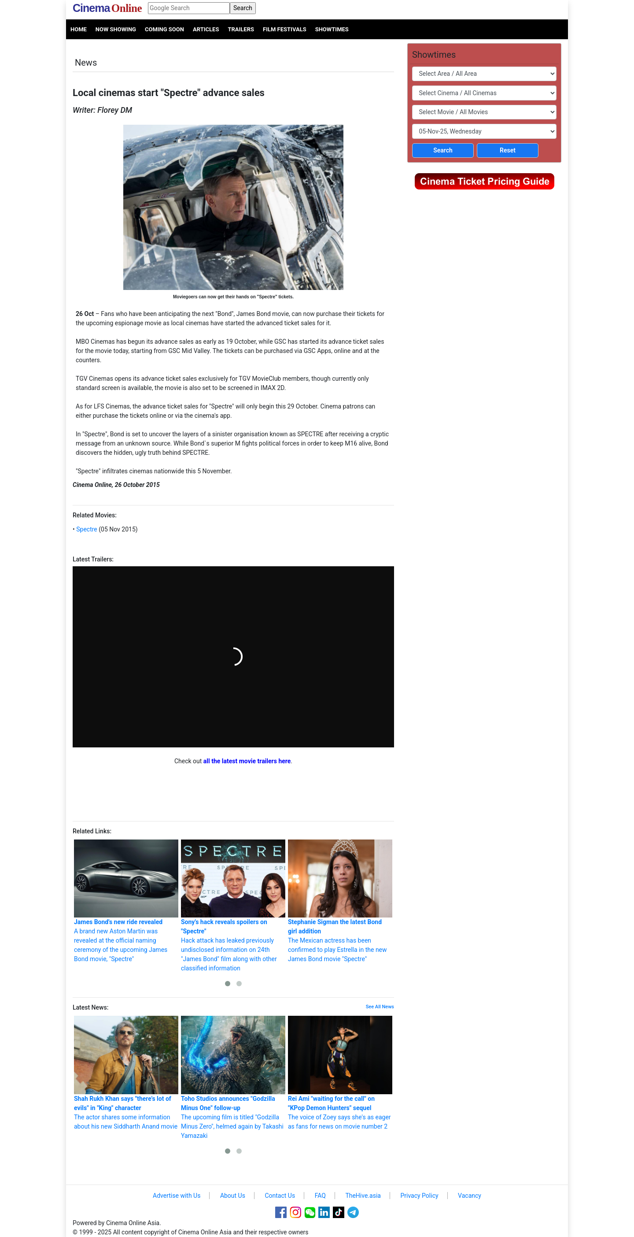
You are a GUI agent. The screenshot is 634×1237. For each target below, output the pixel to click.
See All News (380, 1007)
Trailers (241, 29)
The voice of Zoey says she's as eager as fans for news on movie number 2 (340, 1073)
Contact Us (280, 1195)
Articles (206, 29)
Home (78, 29)
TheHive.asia (363, 1195)
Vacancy (469, 1195)
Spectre (86, 529)
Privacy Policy (419, 1195)
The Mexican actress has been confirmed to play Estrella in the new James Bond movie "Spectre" (340, 901)
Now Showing (116, 29)
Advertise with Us (176, 1195)
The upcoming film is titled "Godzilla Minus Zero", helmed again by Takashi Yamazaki (233, 1077)
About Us (232, 1195)
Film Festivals (284, 29)
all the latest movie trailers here (247, 761)
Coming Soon (164, 29)
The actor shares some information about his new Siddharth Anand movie (126, 1073)
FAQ (320, 1195)
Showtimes (332, 29)
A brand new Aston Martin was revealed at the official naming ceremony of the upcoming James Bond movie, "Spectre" (126, 901)
